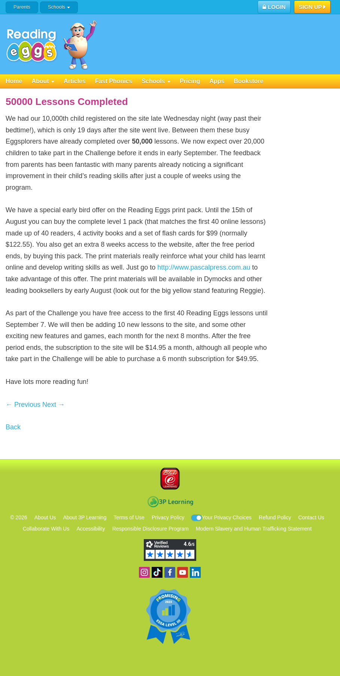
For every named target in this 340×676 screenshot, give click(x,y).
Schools (59, 7)
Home (14, 81)
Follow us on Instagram (144, 572)
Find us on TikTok (157, 572)
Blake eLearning (170, 478)
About (42, 81)
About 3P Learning (84, 517)
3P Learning (170, 501)
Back (13, 427)
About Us (45, 517)
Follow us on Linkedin (195, 572)
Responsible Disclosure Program (150, 529)
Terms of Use (128, 517)
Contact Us (311, 517)
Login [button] (274, 7)
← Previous (23, 404)
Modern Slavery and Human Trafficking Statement (254, 529)
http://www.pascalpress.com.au (203, 267)
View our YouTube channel (182, 572)
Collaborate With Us (46, 529)
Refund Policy (275, 517)
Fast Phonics (114, 81)
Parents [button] (21, 7)
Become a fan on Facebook (169, 572)
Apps (216, 81)
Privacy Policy (168, 517)
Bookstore (248, 81)
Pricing (190, 81)
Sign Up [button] (312, 7)
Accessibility (90, 529)
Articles (75, 81)
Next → (53, 404)
